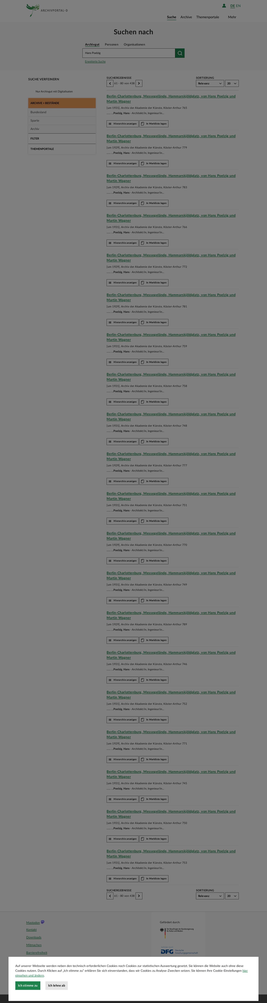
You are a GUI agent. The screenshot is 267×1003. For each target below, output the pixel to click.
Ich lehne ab (56, 996)
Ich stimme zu (28, 996)
